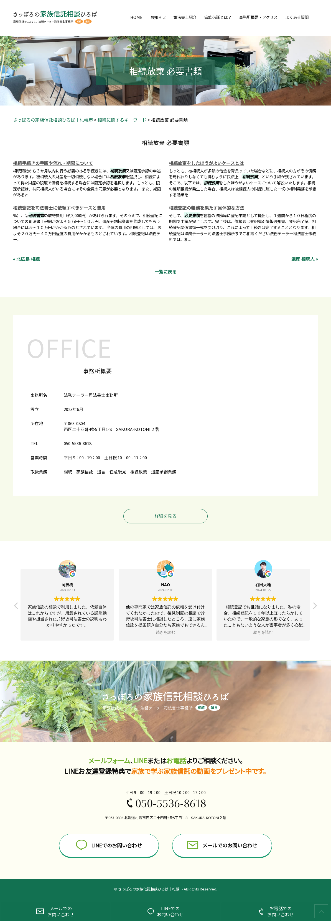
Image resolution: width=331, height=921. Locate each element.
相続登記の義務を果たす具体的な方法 (206, 207)
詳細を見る (165, 516)
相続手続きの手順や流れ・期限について (53, 163)
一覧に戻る (165, 271)
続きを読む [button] (165, 632)
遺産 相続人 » (304, 258)
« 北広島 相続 (26, 258)
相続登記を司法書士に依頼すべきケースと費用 (59, 207)
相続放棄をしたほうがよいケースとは (206, 163)
